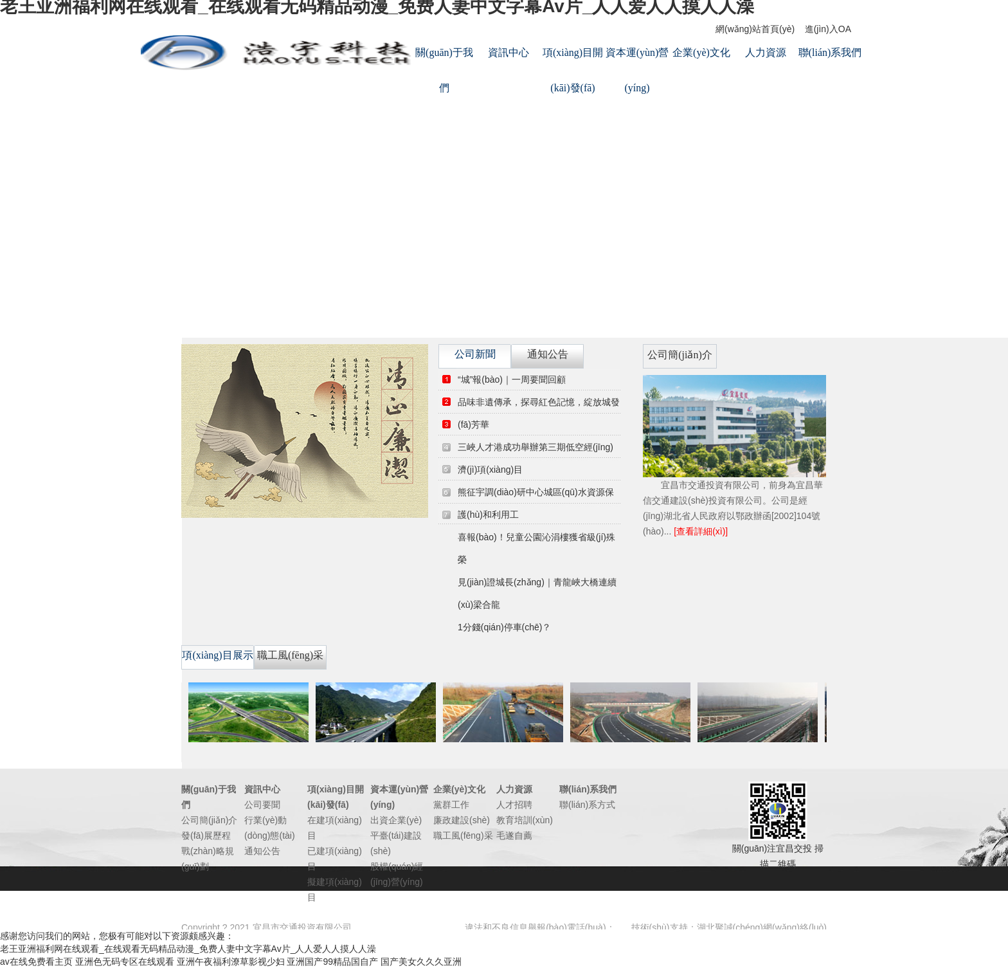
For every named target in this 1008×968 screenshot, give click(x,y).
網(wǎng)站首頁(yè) (755, 29)
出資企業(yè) (396, 820)
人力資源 (765, 52)
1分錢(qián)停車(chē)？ (504, 627)
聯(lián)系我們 (830, 52)
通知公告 (262, 851)
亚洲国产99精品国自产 (332, 961)
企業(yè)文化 (701, 52)
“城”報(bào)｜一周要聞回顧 (512, 379)
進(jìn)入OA (828, 29)
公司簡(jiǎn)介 (209, 820)
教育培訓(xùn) (524, 820)
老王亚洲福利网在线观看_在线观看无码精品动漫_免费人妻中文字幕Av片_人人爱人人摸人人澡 (188, 949)
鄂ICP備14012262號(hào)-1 (409, 927)
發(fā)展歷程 (206, 835)
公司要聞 (262, 804)
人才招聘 (514, 804)
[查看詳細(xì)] (701, 531)
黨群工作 (451, 804)
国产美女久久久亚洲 (421, 961)
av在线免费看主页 (36, 961)
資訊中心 (508, 52)
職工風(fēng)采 (463, 835)
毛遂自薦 (514, 835)
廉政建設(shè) (461, 820)
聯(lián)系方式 (587, 804)
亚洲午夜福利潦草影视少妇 (231, 961)
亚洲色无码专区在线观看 (124, 961)
